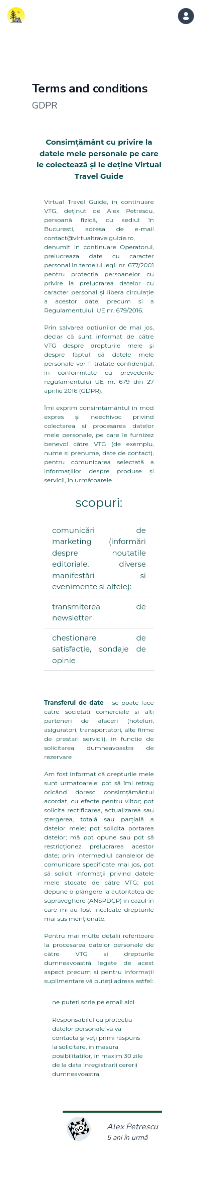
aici (129, 1002)
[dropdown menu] (186, 16)
